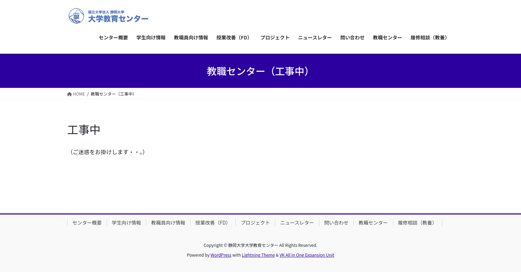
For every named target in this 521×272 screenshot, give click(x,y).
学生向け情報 (126, 222)
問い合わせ (336, 222)
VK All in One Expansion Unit (307, 255)
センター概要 (87, 222)
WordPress (221, 255)
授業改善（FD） (213, 222)
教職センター (373, 222)
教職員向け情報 (168, 222)
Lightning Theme (258, 255)
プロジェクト (255, 222)
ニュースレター (297, 222)
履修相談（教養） (417, 222)
